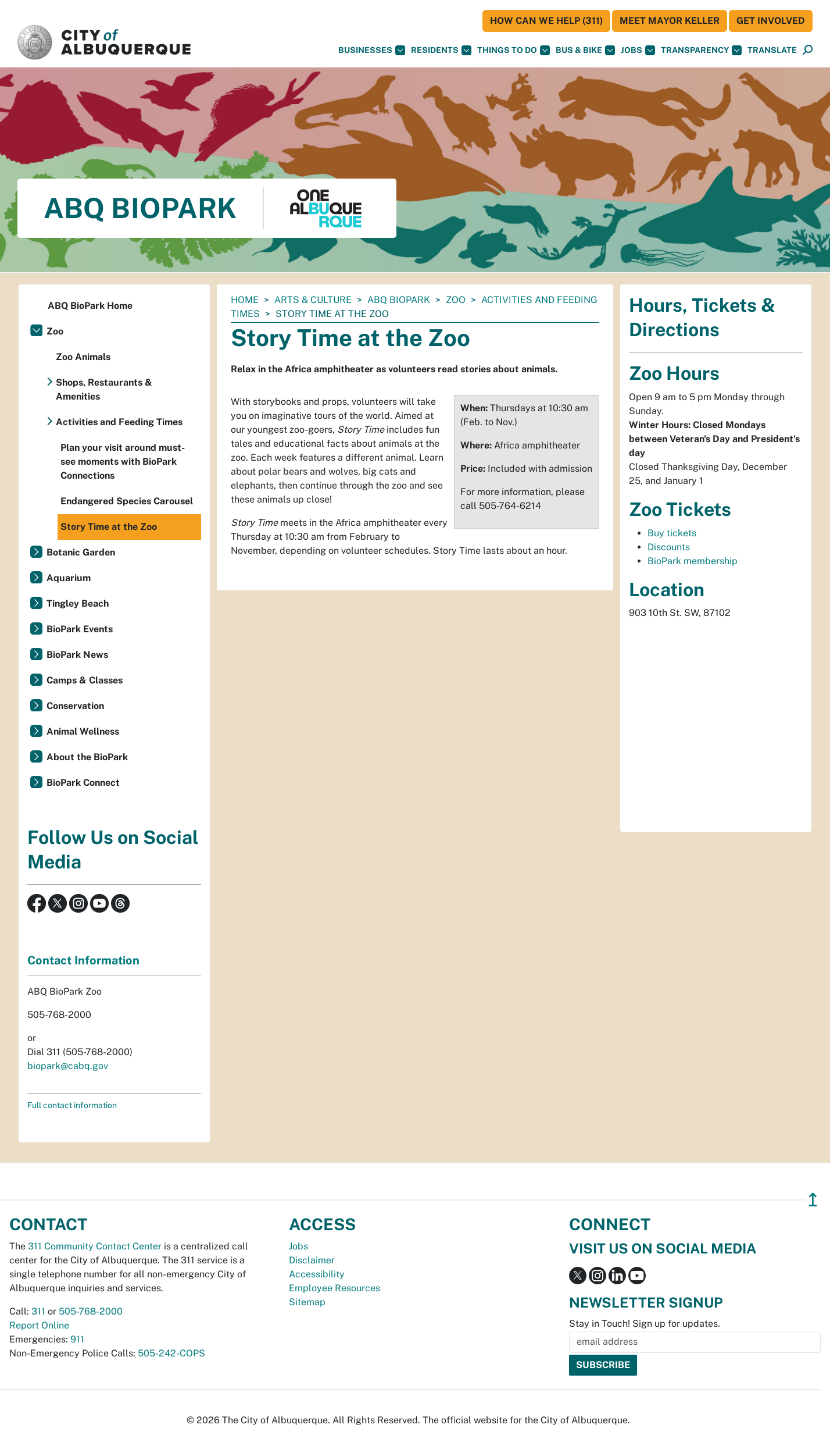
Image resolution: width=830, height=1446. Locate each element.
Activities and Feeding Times (119, 422)
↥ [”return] (813, 1199)
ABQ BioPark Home (90, 305)
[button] (772, 50)
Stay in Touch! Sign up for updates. (644, 1323)
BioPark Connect (83, 782)
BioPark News (77, 654)
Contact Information (83, 960)
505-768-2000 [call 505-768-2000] (91, 1311)
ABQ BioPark (398, 299)
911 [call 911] (77, 1339)
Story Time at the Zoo (108, 526)
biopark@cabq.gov (67, 1065)
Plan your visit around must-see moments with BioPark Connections (122, 461)
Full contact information (72, 1105)
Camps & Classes (84, 680)
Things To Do (513, 50)
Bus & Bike (585, 50)
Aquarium (68, 577)
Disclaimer (312, 1260)
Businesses (371, 50)
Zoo (456, 299)
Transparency (701, 50)
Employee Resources (334, 1288)
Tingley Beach (77, 603)
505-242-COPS (171, 1353)
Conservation (75, 705)
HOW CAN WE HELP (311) (546, 20)
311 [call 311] (38, 1311)
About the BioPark (87, 757)
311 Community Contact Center (95, 1246)
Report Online (39, 1325)
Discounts (668, 547)
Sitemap (307, 1302)
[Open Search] (808, 50)
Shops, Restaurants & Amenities (104, 389)
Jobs (638, 50)
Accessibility (317, 1274)
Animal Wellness (82, 731)
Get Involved (770, 20)
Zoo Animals (83, 356)
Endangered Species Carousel (126, 501)
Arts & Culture (313, 299)
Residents (441, 50)
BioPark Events (79, 629)
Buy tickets (671, 533)
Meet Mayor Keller (670, 20)
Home (245, 299)
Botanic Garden (80, 552)
